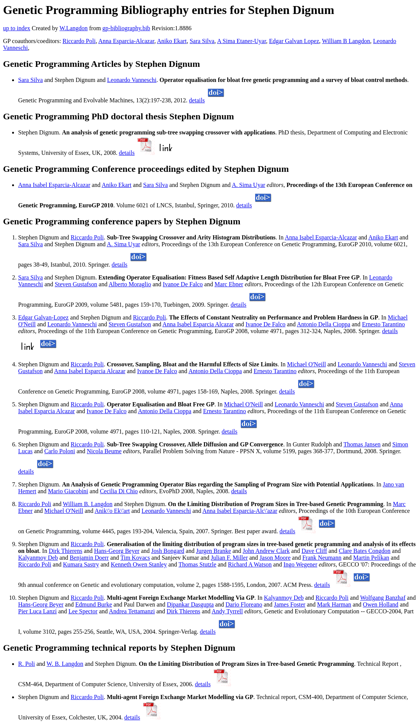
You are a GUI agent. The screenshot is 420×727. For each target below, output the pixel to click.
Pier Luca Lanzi (37, 611)
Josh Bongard (167, 551)
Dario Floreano (243, 604)
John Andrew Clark (266, 551)
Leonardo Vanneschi (132, 80)
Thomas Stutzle (197, 564)
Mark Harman (334, 604)
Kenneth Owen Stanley (139, 564)
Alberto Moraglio (130, 284)
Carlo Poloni (59, 451)
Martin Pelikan (371, 557)
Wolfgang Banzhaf (383, 597)
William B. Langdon (87, 504)
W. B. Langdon (64, 664)
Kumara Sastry (81, 564)
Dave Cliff (314, 551)
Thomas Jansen (361, 444)
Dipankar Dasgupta (190, 604)
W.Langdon (73, 28)
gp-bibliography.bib (126, 28)
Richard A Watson (250, 564)
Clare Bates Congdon (365, 551)
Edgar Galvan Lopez (294, 41)
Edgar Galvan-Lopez (43, 317)
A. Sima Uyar (248, 185)
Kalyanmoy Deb (38, 557)
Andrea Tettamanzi (132, 611)
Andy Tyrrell (227, 611)
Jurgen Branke (213, 551)
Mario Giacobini (68, 491)
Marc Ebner (229, 284)
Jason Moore (274, 557)
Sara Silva (202, 41)
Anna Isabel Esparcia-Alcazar (54, 185)
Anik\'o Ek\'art (112, 511)
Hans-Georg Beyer (116, 551)
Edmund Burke (93, 604)
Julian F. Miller (229, 557)
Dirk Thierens (65, 551)
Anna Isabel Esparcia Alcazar (198, 324)
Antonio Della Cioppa (323, 324)
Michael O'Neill (306, 364)
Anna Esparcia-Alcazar (126, 41)
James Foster (289, 604)
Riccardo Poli (79, 41)
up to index (16, 28)
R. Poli (26, 664)
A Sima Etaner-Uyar (241, 41)
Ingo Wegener (300, 564)
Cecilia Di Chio (118, 491)
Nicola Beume (104, 451)
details (197, 100)
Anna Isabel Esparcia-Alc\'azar (239, 511)
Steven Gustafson (76, 284)
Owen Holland (380, 604)
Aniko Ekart (172, 41)
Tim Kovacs (135, 557)
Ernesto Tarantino (383, 324)
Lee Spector (82, 611)
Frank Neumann (321, 557)
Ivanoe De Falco (183, 284)
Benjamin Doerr (89, 557)
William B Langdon (346, 41)
